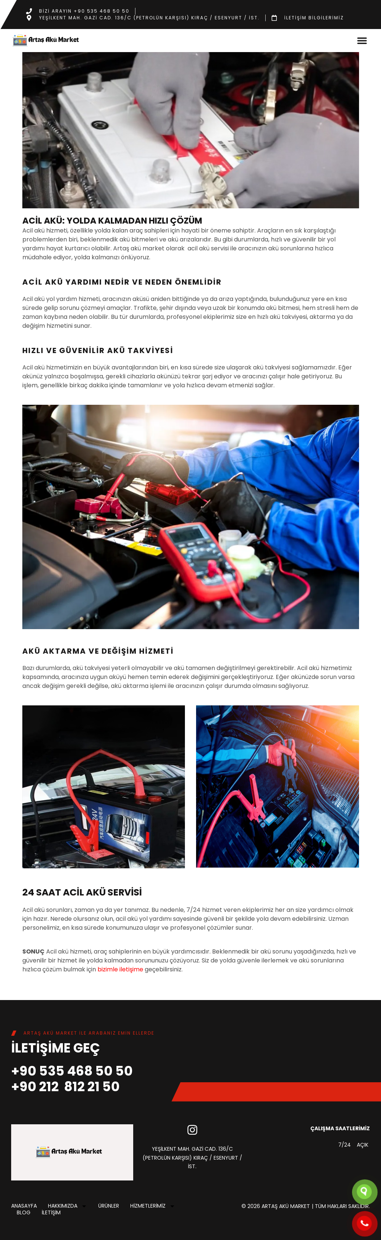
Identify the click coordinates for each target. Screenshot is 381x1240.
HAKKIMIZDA (67, 1206)
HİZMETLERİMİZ (152, 1206)
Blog (24, 1212)
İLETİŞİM (51, 1212)
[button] (362, 40)
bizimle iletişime (120, 969)
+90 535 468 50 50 (72, 1071)
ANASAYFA (24, 1206)
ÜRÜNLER (108, 1206)
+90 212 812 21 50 (65, 1086)
